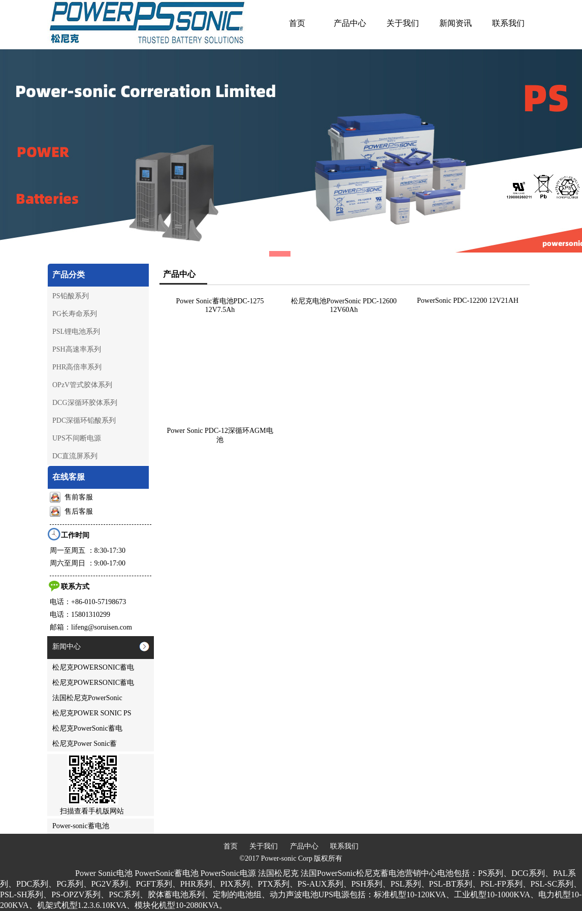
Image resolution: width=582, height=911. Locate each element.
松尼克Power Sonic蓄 (84, 743)
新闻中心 (66, 646)
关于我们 (263, 846)
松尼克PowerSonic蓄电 (87, 728)
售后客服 (71, 511)
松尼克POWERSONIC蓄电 (93, 667)
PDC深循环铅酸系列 (84, 420)
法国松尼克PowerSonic (87, 698)
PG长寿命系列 (74, 314)
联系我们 (344, 846)
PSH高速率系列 (76, 349)
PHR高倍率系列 (77, 367)
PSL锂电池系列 (76, 331)
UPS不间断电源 (76, 438)
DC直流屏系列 (75, 456)
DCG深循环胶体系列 (84, 402)
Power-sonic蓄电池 (80, 826)
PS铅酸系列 (70, 296)
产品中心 (304, 846)
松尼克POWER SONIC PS (92, 713)
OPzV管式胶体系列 (82, 385)
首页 (230, 846)
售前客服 (71, 497)
